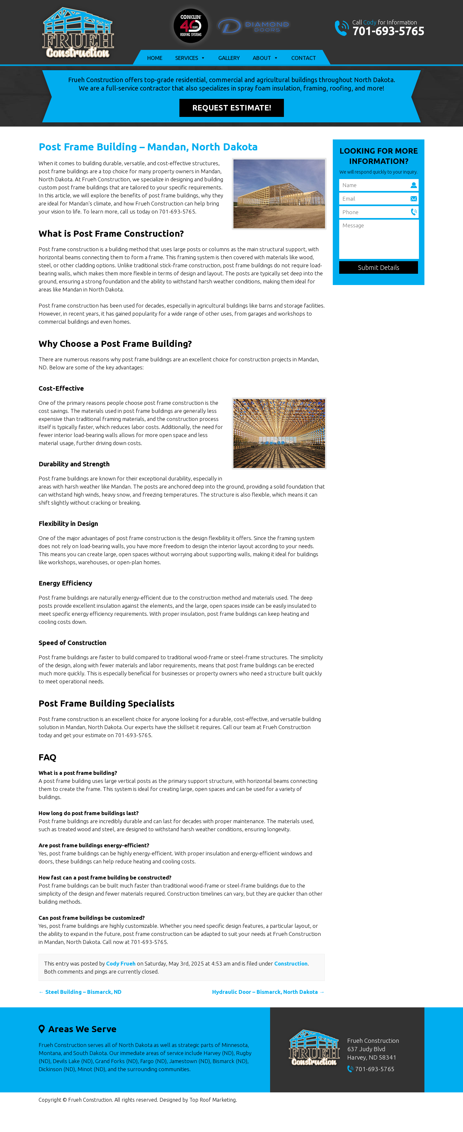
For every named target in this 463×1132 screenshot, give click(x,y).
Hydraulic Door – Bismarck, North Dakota (268, 992)
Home (154, 58)
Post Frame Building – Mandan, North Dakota (148, 146)
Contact (303, 58)
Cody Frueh (121, 963)
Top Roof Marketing (212, 1100)
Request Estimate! (231, 107)
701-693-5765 (388, 30)
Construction (291, 963)
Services (190, 58)
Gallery (229, 58)
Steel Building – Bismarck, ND (80, 992)
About (265, 58)
